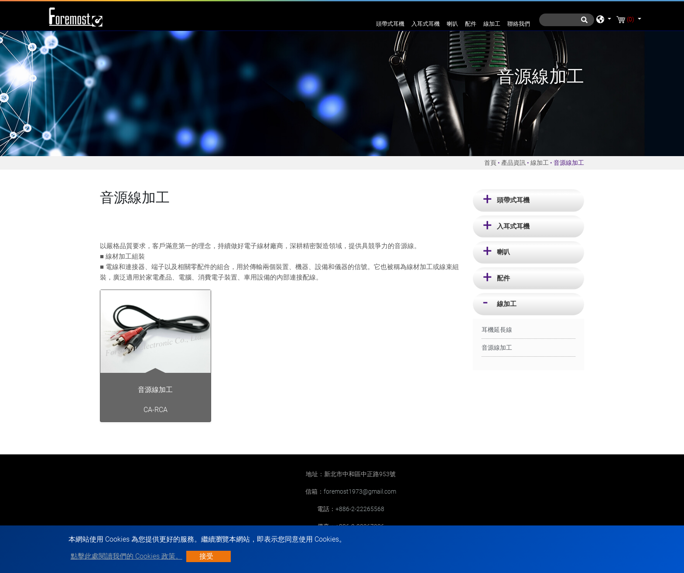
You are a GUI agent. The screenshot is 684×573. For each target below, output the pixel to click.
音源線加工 (497, 347)
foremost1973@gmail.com (360, 491)
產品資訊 (513, 162)
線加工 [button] (506, 304)
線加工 (491, 23)
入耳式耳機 (425, 23)
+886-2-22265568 (359, 508)
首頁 (490, 162)
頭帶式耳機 (390, 23)
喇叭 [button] (503, 252)
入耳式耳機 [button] (513, 226)
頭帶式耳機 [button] (513, 200)
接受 (206, 556)
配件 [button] (503, 278)
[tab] (528, 200)
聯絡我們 (518, 23)
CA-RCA (156, 410)
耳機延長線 (497, 329)
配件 (470, 23)
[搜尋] (566, 20)
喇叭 (452, 23)
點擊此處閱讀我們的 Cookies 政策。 (126, 556)
